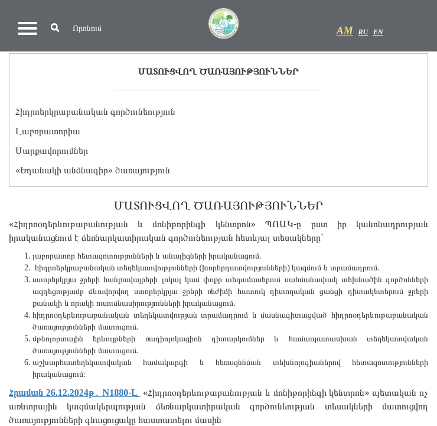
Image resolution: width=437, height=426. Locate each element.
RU (363, 32)
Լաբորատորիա (47, 131)
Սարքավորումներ (51, 151)
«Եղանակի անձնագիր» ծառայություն (92, 170)
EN (378, 32)
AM (345, 31)
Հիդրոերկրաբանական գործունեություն (95, 111)
